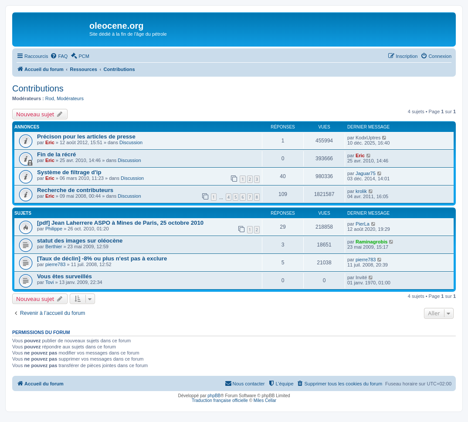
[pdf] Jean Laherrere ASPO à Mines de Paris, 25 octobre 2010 (120, 222)
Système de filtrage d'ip (69, 172)
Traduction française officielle (220, 400)
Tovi (49, 282)
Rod (49, 98)
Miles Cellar (265, 400)
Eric (49, 142)
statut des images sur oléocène (79, 240)
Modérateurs (70, 98)
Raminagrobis (371, 241)
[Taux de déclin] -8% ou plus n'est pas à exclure (102, 258)
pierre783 (55, 264)
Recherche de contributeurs (75, 190)
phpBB (213, 395)
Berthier (53, 246)
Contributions (38, 88)
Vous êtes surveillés (64, 276)
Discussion (130, 142)
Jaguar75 (366, 173)
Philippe (53, 228)
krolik (361, 191)
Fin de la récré (56, 154)
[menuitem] (59, 56)
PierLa (363, 223)
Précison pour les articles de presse (86, 136)
